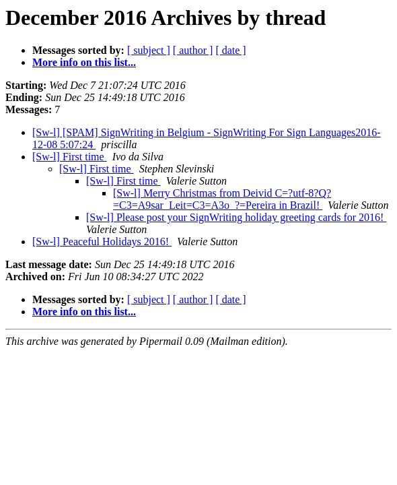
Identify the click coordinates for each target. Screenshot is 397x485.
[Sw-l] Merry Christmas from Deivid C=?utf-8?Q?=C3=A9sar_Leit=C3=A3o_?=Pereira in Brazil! (222, 199)
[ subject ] (148, 50)
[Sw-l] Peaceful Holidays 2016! (102, 241)
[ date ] (230, 50)
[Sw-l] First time (69, 156)
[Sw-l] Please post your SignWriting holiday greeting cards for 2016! (236, 217)
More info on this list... (84, 62)
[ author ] (193, 50)
